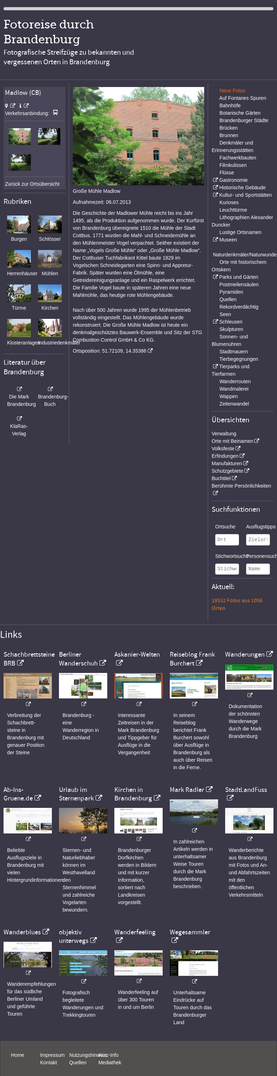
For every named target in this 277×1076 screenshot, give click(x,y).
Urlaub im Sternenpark (76, 794)
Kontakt (48, 1062)
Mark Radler (187, 790)
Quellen (228, 299)
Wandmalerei (234, 389)
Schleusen (230, 322)
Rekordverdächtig (239, 307)
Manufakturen (227, 463)
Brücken (228, 128)
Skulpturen (231, 329)
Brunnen (228, 135)
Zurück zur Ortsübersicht (32, 184)
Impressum (52, 1055)
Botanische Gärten (240, 113)
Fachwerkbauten (237, 158)
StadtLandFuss (246, 790)
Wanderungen (245, 654)
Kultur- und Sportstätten (245, 195)
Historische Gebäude (242, 187)
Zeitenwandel (234, 404)
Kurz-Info (108, 1055)
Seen (225, 314)
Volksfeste (223, 448)
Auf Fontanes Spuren (242, 98)
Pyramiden (231, 292)
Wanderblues (22, 932)
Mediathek (109, 1062)
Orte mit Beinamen (232, 441)
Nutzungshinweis (88, 1055)
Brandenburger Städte (243, 120)
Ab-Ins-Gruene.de (18, 794)
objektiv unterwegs (73, 936)
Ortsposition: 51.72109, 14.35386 (109, 351)
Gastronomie (233, 180)
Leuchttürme (233, 210)
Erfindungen (225, 456)
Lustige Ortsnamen (240, 232)
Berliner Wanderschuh (78, 658)
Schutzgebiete (227, 471)
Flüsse (226, 172)
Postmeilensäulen (239, 284)
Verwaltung (224, 433)
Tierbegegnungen (238, 359)
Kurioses (229, 202)
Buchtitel (221, 478)
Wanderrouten (235, 381)
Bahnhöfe (230, 105)
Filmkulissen (233, 165)
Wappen (228, 396)
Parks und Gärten (238, 277)
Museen (228, 240)
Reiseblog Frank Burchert (192, 658)
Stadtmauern (233, 351)
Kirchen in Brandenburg (133, 794)
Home (17, 1055)
